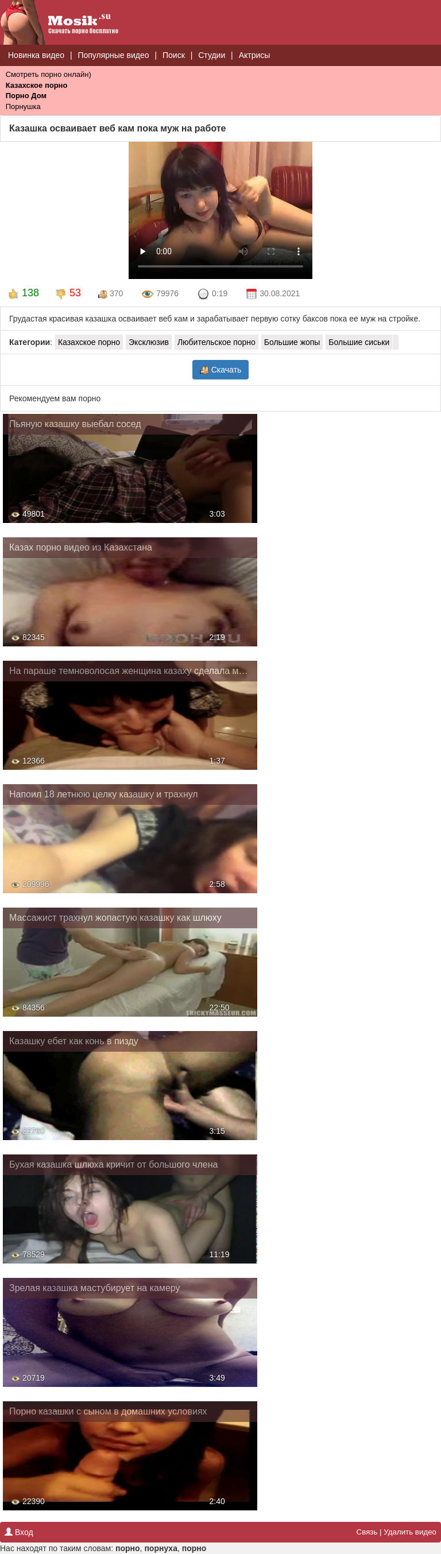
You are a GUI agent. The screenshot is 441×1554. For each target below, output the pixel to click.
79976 (160, 294)
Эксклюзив (149, 342)
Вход (19, 1532)
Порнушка (23, 106)
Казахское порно (37, 85)
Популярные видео (113, 55)
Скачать (220, 370)
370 (110, 294)
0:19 (212, 294)
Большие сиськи (358, 342)
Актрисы (254, 55)
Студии (211, 55)
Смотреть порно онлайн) (48, 74)
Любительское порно (216, 342)
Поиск (174, 55)
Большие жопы (292, 342)
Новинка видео (36, 55)
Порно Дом (26, 95)
